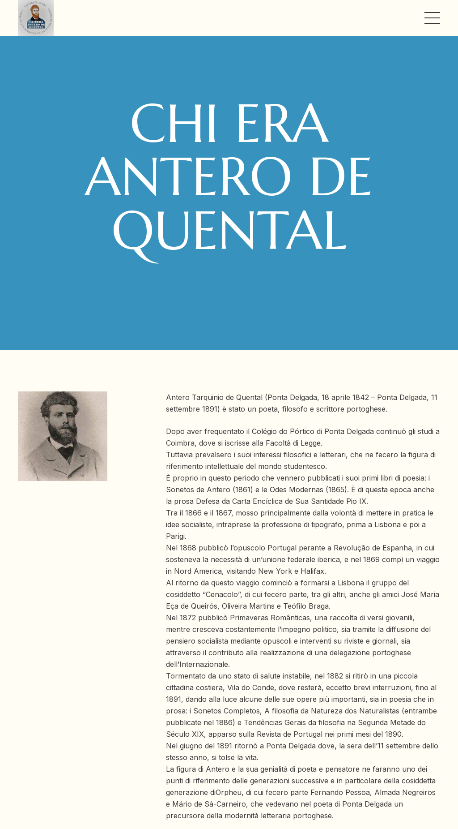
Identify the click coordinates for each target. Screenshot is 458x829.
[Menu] (432, 18)
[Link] (36, 18)
